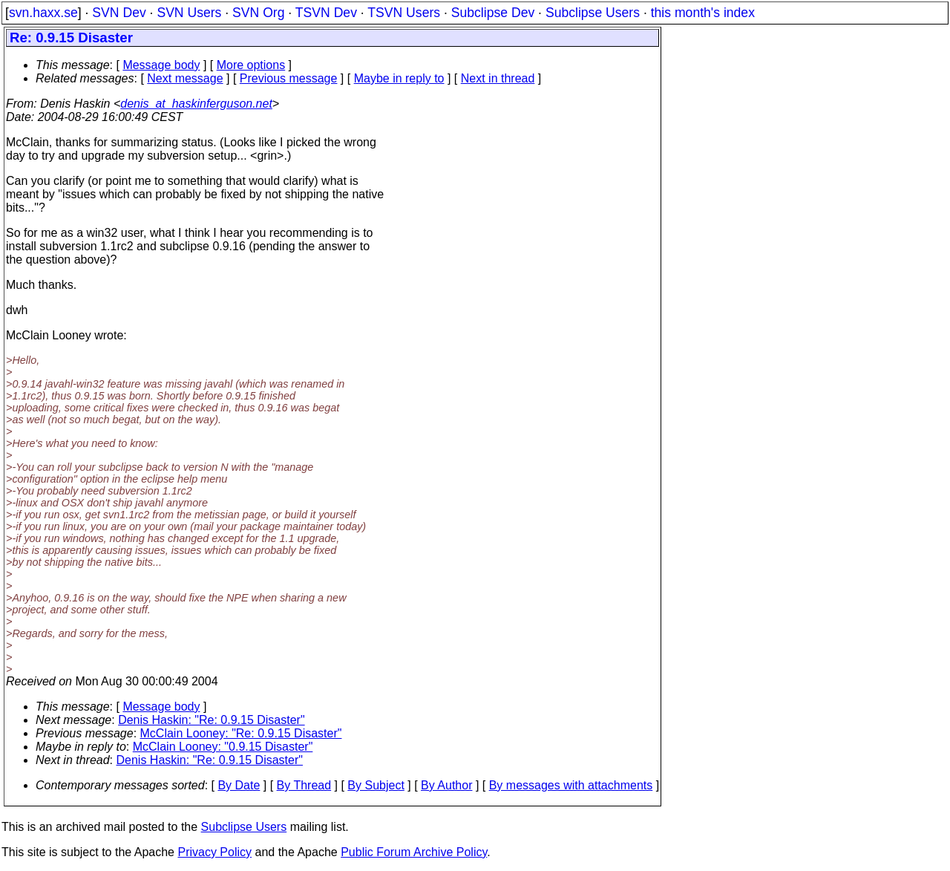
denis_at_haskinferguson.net (196, 103)
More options (251, 65)
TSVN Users (403, 12)
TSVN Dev (326, 12)
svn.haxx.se (43, 12)
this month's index (703, 12)
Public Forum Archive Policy (414, 852)
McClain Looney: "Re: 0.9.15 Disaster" (241, 733)
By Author (446, 785)
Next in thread (498, 78)
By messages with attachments (571, 785)
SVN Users (189, 12)
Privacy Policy (214, 852)
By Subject (375, 785)
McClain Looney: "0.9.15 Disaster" (223, 746)
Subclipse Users (593, 12)
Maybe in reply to (399, 78)
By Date (238, 785)
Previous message (289, 78)
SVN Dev (118, 12)
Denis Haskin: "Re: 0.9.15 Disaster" (211, 720)
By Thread (304, 785)
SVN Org (258, 12)
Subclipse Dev (492, 12)
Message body (161, 65)
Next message (185, 78)
